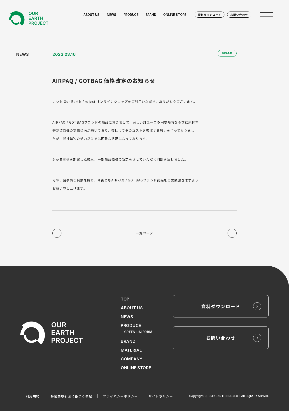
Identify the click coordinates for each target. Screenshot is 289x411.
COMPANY (131, 359)
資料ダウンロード (209, 14)
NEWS (127, 317)
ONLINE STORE (136, 368)
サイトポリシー (161, 396)
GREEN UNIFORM (138, 332)
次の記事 (232, 233)
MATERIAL (131, 350)
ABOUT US (132, 308)
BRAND (128, 341)
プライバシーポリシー (120, 396)
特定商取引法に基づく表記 (71, 396)
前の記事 (56, 233)
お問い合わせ (239, 14)
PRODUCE (131, 325)
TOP (125, 299)
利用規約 (33, 396)
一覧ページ (144, 233)
